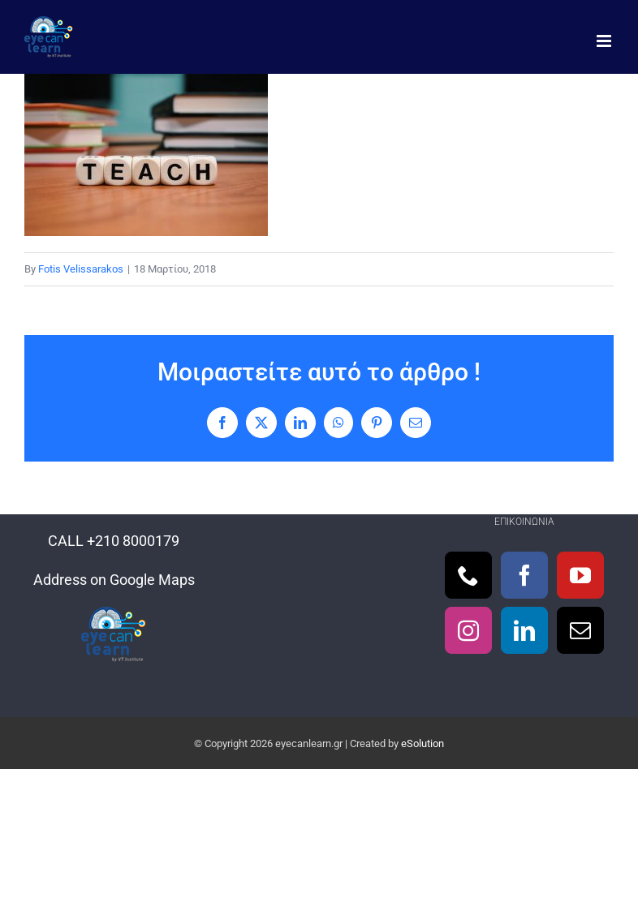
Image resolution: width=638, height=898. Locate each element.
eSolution (422, 743)
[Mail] (580, 630)
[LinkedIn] (524, 630)
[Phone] (468, 575)
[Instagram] (468, 630)
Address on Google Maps (114, 579)
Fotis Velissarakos (80, 269)
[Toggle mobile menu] (605, 40)
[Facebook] (524, 575)
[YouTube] (580, 575)
